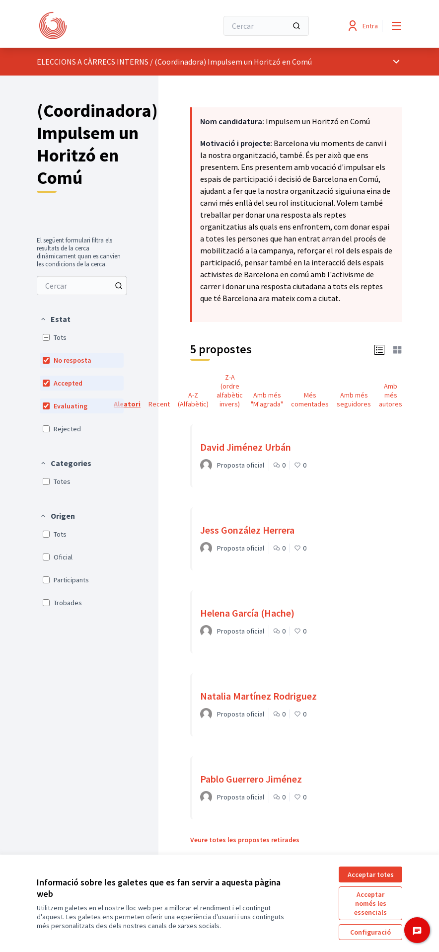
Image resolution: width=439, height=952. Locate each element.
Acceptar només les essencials (370, 903)
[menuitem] (82, 285)
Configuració (370, 932)
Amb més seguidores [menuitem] (354, 399)
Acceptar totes (371, 874)
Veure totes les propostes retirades (244, 839)
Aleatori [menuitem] (127, 403)
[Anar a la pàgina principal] (103, 26)
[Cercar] (266, 25)
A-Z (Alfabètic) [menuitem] (193, 399)
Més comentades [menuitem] (310, 399)
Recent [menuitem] (159, 403)
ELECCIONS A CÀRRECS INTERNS (92, 62)
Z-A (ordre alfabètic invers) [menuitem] (230, 390)
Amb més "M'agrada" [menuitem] (267, 399)
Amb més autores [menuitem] (390, 395)
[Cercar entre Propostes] (82, 285)
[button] (55, 319)
